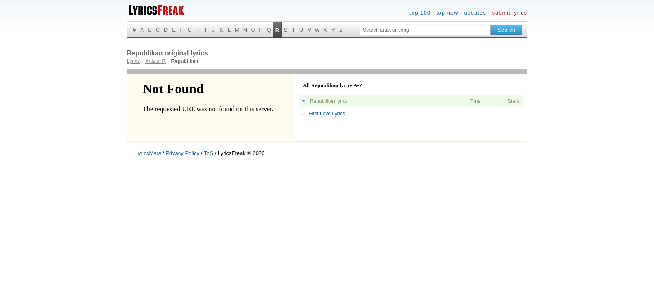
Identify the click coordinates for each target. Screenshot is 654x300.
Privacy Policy (182, 153)
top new (447, 13)
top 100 (420, 13)
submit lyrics (509, 13)
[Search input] (425, 30)
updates (475, 13)
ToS (208, 153)
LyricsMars (148, 153)
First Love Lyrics (327, 114)
